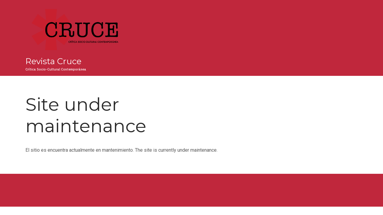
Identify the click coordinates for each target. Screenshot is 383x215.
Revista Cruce (53, 61)
